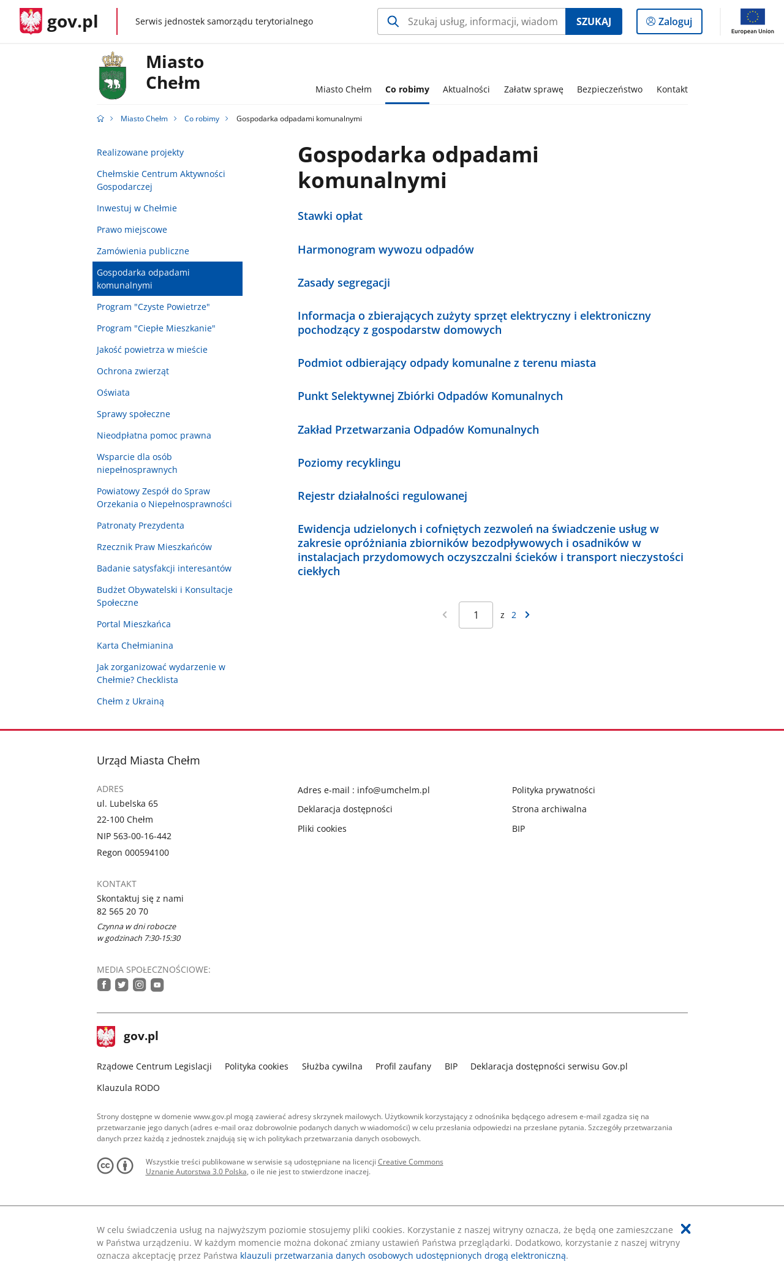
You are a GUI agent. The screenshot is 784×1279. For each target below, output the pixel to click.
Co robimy (201, 118)
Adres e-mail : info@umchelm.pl (364, 790)
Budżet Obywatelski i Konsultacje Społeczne (165, 596)
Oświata (113, 392)
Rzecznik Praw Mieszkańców (154, 547)
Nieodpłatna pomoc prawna (154, 435)
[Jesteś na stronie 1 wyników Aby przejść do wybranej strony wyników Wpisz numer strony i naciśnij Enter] (476, 615)
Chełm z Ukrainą (130, 701)
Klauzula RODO (128, 1087)
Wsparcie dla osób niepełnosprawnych (137, 463)
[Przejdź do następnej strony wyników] (527, 615)
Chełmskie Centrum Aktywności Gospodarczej (161, 180)
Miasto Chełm (144, 118)
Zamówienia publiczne (143, 251)
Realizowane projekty (140, 152)
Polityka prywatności (553, 790)
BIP (518, 828)
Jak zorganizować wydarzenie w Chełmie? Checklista (161, 673)
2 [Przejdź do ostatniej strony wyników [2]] (513, 615)
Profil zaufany (403, 1066)
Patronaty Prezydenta (140, 525)
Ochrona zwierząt (133, 371)
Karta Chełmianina (135, 645)
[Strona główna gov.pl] (59, 21)
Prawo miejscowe (132, 229)
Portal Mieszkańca (134, 624)
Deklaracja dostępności (345, 809)
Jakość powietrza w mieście (152, 349)
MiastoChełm (175, 72)
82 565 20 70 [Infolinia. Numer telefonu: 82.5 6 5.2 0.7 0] (122, 911)
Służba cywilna (332, 1066)
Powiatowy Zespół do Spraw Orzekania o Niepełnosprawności (164, 497)
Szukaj (593, 21)
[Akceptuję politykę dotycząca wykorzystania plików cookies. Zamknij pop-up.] (686, 1229)
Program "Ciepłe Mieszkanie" (156, 328)
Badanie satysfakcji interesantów (164, 568)
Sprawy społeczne (133, 414)
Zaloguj (679, 23)
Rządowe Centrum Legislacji (154, 1066)
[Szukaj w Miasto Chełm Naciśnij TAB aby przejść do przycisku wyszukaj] (471, 21)
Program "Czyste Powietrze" (153, 306)
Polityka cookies (256, 1066)
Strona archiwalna (549, 809)
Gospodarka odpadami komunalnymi (143, 278)
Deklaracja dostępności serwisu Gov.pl (549, 1066)
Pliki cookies (322, 828)
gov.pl (128, 1037)
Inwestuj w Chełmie (137, 208)
